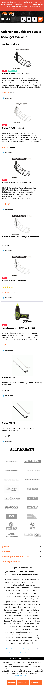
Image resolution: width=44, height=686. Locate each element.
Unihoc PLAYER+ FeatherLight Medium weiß (20, 237)
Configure (35, 682)
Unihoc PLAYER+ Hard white (14, 281)
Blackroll (32, 535)
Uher (32, 498)
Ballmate (11, 489)
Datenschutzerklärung (27, 653)
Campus (11, 498)
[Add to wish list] (8, 98)
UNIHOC (11, 461)
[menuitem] (6, 19)
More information (22, 675)
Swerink (11, 507)
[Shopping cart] (40, 19)
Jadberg (11, 535)
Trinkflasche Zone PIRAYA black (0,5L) (18, 328)
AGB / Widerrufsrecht (13, 649)
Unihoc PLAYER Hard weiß (13, 128)
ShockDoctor (32, 516)
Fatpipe (32, 479)
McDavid (11, 516)
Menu (6, 18)
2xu (32, 507)
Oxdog (32, 470)
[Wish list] (29, 19)
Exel (11, 479)
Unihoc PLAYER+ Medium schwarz (16, 183)
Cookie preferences (29, 649)
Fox (11, 526)
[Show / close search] (23, 19)
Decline (11, 682)
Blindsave (32, 489)
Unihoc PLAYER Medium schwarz (16, 73)
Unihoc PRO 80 (8, 378)
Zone (32, 461)
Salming (11, 470)
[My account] (34, 19)
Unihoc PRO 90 (8, 423)
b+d (32, 526)
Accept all (23, 682)
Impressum (13, 653)
